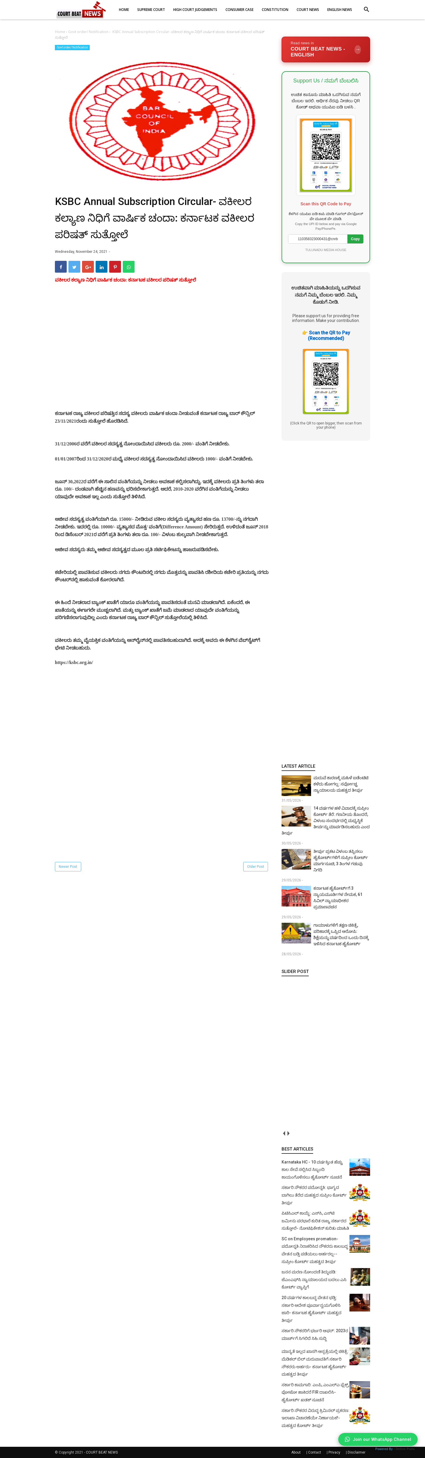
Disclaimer (356, 1452)
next (288, 1133)
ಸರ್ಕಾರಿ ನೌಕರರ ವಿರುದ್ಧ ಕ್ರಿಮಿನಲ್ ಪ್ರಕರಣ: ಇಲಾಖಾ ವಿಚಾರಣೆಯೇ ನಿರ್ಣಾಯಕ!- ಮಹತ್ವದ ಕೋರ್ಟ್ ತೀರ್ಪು (315, 1418)
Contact (314, 1452)
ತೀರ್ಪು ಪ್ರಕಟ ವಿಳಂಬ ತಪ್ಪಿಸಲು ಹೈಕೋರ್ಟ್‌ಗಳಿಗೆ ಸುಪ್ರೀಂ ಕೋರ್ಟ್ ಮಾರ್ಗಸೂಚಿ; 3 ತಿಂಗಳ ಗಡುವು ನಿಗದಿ (340, 860)
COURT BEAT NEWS (102, 1452)
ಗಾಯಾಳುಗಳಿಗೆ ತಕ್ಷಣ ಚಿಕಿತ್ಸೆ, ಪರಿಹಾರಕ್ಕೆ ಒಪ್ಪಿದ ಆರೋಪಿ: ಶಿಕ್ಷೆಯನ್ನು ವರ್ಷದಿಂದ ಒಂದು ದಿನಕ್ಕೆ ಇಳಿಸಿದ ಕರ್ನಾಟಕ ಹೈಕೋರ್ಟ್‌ (341, 934)
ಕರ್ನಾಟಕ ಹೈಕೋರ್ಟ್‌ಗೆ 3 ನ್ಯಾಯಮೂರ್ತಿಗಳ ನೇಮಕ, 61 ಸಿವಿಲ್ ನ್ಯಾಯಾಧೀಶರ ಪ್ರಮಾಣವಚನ (337, 897)
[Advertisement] (162, 354)
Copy (355, 239)
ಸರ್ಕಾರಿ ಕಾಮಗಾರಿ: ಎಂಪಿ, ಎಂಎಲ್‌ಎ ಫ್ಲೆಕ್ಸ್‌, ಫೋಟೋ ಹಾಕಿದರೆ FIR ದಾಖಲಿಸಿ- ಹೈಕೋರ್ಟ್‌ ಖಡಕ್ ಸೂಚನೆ (315, 1392)
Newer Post (68, 867)
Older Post (255, 867)
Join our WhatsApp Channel (378, 1439)
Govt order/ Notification (72, 47)
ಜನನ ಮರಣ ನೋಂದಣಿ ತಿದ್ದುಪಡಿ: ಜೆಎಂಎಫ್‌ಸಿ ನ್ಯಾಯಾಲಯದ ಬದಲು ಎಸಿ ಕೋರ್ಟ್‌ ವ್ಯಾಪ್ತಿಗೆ (314, 1279)
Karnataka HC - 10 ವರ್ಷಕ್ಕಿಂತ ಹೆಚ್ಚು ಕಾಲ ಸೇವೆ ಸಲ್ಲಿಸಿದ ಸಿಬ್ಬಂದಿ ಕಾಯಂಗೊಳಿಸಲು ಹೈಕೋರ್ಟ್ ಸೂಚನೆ (312, 1169)
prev (284, 1133)
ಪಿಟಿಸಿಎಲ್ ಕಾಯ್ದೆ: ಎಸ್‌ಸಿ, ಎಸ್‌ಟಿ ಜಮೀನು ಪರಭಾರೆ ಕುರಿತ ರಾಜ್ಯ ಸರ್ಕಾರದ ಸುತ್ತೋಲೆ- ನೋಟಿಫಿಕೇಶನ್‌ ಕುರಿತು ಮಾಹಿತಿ (315, 1221)
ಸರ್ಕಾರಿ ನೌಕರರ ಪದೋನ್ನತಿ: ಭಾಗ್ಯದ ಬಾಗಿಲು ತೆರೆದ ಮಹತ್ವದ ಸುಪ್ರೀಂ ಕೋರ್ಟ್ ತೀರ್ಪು (314, 1195)
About (296, 1452)
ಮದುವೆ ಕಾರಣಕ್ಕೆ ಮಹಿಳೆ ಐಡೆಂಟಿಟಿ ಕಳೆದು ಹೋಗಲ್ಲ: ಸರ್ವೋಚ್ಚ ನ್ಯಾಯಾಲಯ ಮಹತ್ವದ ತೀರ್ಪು (340, 784)
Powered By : (395, 1449)
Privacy (334, 1452)
